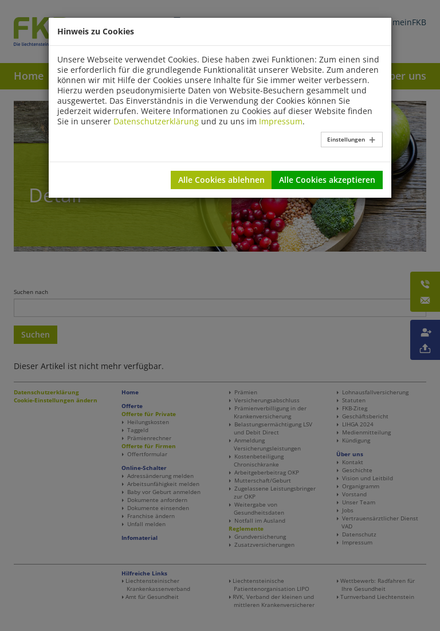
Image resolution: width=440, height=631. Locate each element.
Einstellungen (346, 139)
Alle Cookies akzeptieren (327, 179)
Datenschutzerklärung (156, 121)
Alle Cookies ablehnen (221, 179)
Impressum (280, 121)
